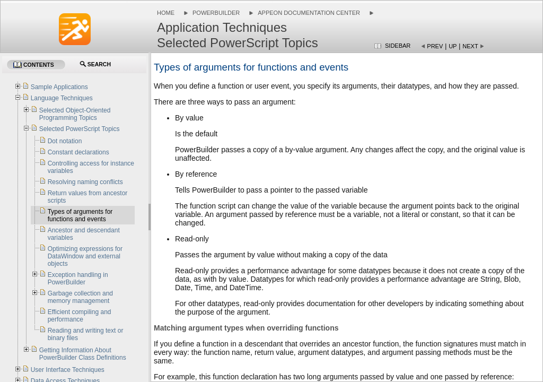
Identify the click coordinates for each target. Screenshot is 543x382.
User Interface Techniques (67, 370)
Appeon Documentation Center (309, 13)
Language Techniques (62, 98)
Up (453, 46)
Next (470, 46)
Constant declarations (78, 152)
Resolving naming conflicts (85, 182)
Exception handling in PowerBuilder (78, 278)
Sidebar (397, 45)
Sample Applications (59, 87)
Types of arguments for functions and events (80, 215)
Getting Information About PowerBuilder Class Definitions (82, 353)
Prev (435, 46)
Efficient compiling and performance (79, 315)
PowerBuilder (216, 13)
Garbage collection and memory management (80, 297)
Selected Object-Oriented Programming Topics (75, 114)
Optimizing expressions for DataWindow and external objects (85, 256)
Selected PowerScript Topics (79, 129)
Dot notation (65, 141)
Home (165, 13)
